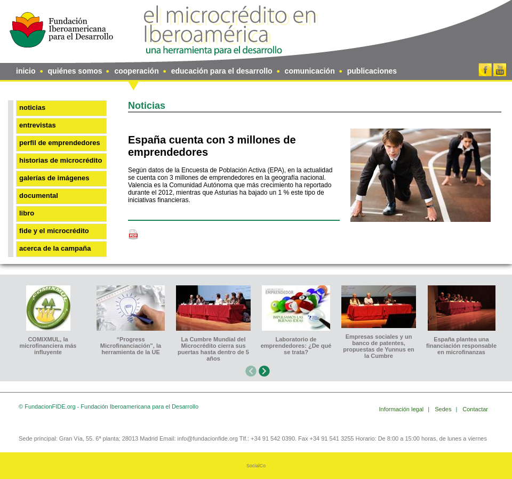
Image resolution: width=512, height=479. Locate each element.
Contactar (475, 409)
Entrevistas (37, 125)
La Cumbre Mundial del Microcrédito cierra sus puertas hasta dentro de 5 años (213, 349)
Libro (26, 213)
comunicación (310, 71)
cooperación (136, 71)
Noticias (32, 107)
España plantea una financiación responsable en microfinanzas (461, 345)
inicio (26, 71)
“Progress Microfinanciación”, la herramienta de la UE (130, 345)
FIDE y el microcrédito (54, 231)
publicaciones (372, 71)
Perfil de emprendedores (59, 143)
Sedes (444, 409)
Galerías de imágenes (54, 178)
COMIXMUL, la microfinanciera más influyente (48, 345)
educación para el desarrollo (222, 71)
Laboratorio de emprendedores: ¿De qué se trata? (296, 345)
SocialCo (256, 465)
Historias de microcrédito (60, 160)
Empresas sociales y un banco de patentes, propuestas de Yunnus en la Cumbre (378, 346)
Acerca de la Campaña (55, 248)
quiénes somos (75, 71)
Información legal (402, 409)
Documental (38, 195)
